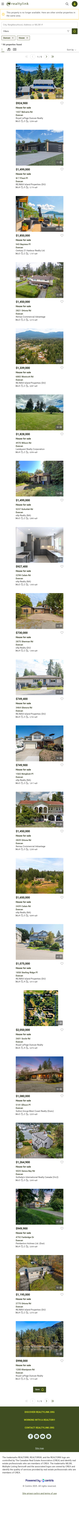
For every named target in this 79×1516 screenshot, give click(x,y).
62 (59, 1023)
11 (59, 162)
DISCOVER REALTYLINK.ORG (40, 1412)
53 (59, 1354)
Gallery (2, 49)
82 (59, 96)
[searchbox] (37, 24)
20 (59, 295)
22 (59, 824)
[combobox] (39, 25)
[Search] (67, 4)
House (22, 38)
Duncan (6, 38)
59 (59, 1089)
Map (8, 49)
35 (59, 1155)
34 (59, 626)
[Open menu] (2, 4)
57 (59, 1221)
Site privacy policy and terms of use (39, 1493)
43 (59, 956)
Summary (14, 49)
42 (59, 559)
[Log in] (75, 4)
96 (59, 361)
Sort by (70, 49)
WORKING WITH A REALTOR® (39, 1420)
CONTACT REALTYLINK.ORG (39, 1427)
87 (59, 890)
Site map (39, 1448)
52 (59, 1287)
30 (59, 427)
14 (59, 493)
